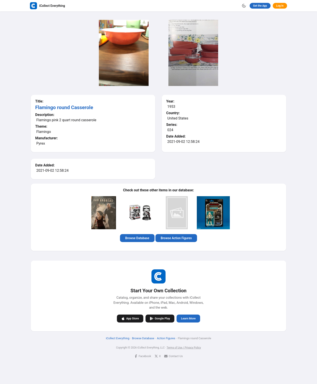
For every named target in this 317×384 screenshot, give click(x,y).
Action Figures (166, 338)
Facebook (142, 356)
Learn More (188, 318)
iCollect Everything (117, 338)
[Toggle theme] (243, 5)
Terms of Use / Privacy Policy (184, 347)
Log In (280, 5)
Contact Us (173, 356)
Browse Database (137, 238)
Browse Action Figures (176, 238)
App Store (130, 318)
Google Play (160, 318)
